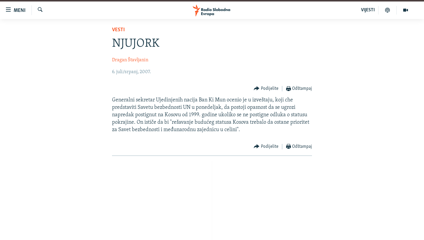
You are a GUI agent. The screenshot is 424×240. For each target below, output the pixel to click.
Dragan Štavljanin (130, 60)
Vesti (118, 30)
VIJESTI (368, 10)
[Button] (266, 89)
